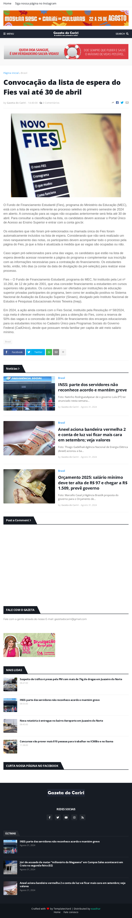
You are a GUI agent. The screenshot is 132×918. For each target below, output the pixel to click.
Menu (10, 33)
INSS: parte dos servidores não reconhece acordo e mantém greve (92, 387)
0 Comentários (51, 102)
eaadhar (96, 908)
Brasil (24, 73)
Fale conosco (71, 912)
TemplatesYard (62, 908)
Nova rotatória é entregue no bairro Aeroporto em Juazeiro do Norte (61, 720)
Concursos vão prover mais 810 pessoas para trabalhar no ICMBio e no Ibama (66, 741)
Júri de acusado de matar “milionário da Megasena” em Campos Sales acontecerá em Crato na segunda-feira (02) (71, 864)
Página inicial (11, 73)
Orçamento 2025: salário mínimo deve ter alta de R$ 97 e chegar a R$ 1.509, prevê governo (92, 483)
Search (120, 33)
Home (7, 3)
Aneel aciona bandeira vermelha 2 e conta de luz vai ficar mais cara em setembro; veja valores (92, 435)
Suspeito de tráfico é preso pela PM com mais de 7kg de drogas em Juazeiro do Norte (71, 679)
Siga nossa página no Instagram (35, 3)
